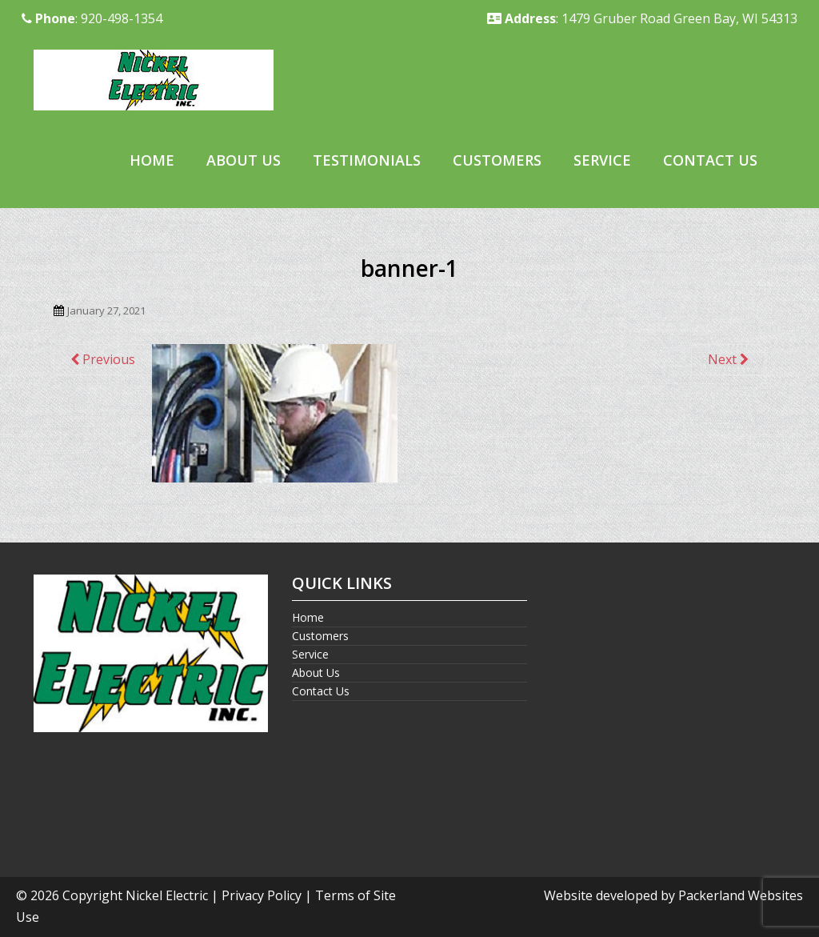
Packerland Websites (740, 895)
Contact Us (710, 160)
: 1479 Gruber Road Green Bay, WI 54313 (642, 18)
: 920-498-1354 (92, 18)
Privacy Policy (262, 895)
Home (152, 160)
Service (602, 160)
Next (728, 359)
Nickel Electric (167, 895)
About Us (243, 160)
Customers (497, 160)
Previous (102, 359)
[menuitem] (152, 161)
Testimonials (367, 160)
